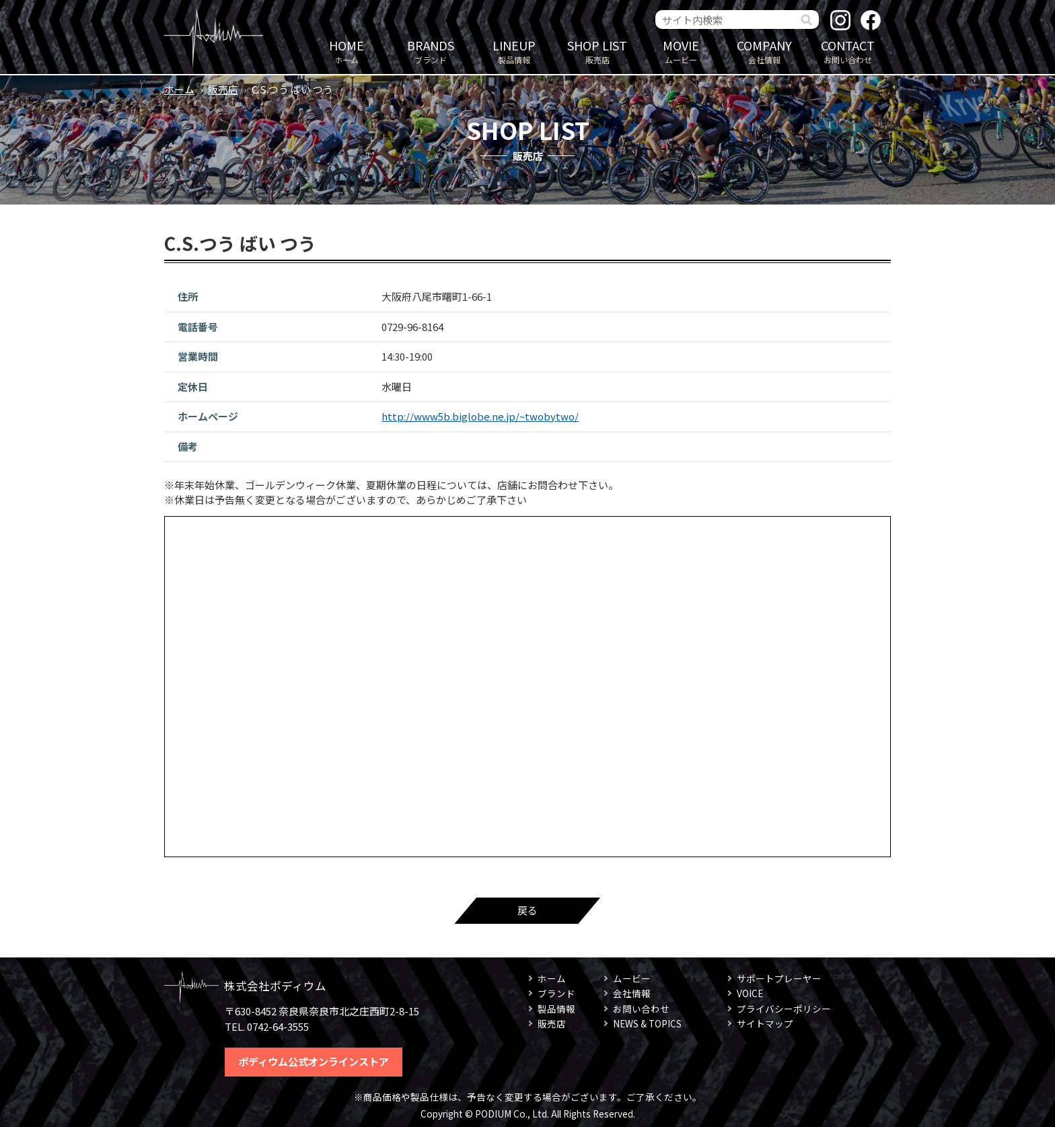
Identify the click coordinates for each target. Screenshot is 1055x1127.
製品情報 (514, 50)
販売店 (597, 50)
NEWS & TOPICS (647, 1023)
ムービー (681, 50)
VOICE (750, 993)
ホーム (346, 50)
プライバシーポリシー (784, 1008)
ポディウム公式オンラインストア (313, 1061)
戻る (527, 910)
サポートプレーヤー (779, 978)
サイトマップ (765, 1023)
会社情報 (764, 50)
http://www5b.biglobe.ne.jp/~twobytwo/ (480, 416)
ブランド (430, 50)
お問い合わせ (847, 50)
